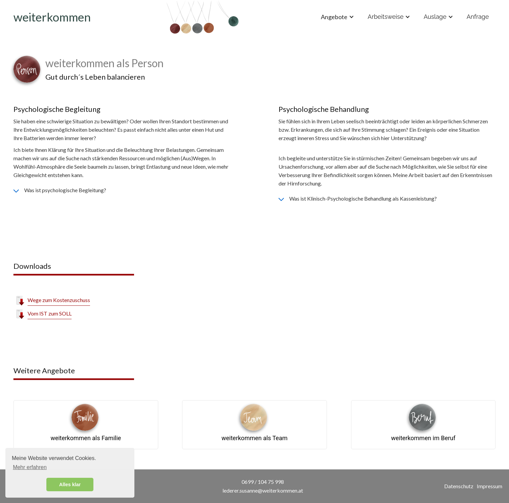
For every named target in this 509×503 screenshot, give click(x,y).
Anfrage (478, 16)
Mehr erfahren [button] (30, 467)
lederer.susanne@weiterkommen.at (262, 490)
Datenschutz (458, 486)
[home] (202, 17)
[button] (337, 16)
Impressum (489, 486)
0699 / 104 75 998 (263, 481)
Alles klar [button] (70, 484)
